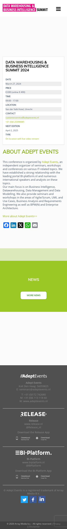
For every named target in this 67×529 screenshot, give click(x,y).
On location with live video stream (22, 138)
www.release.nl (33, 424)
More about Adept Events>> (20, 216)
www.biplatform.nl (33, 462)
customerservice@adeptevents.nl (22, 117)
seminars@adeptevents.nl (35, 389)
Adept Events (50, 162)
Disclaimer (34, 526)
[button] (24, 499)
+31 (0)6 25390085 (15, 121)
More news (33, 295)
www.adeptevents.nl (35, 401)
